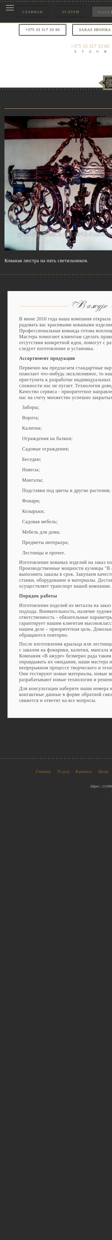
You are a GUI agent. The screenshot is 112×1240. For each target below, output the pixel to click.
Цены (103, 771)
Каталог (84, 771)
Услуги (70, 12)
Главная (32, 12)
